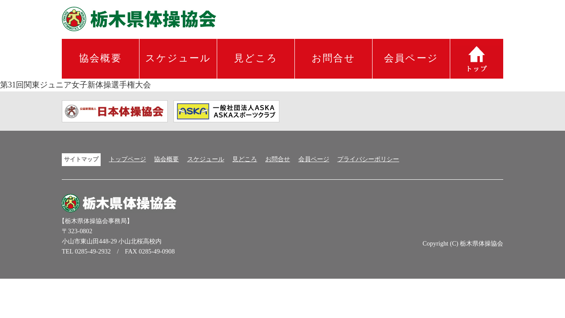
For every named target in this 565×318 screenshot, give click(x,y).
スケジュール (178, 58)
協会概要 (100, 58)
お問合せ (333, 58)
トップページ (127, 159)
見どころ (256, 58)
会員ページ (411, 58)
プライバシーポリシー (368, 159)
